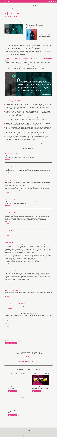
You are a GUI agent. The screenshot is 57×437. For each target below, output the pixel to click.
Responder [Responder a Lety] (7, 173)
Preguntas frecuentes (28, 436)
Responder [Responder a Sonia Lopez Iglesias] (9, 308)
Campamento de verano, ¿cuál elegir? (16, 411)
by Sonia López (43, 31)
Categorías (40, 12)
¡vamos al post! (12, 391)
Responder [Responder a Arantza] (7, 159)
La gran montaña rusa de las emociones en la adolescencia (40, 387)
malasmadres (7, 8)
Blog (11, 8)
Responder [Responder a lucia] (7, 205)
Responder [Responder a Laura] (7, 263)
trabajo (36, 361)
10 (21, 22)
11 (19, 415)
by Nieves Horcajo (12, 397)
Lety (6, 167)
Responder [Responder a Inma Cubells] (7, 296)
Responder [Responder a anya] (7, 235)
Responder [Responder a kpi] (7, 192)
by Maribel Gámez (12, 373)
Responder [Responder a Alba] (7, 223)
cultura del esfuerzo (25, 361)
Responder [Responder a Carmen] (7, 283)
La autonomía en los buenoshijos (13, 387)
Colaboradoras (48, 12)
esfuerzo (32, 361)
